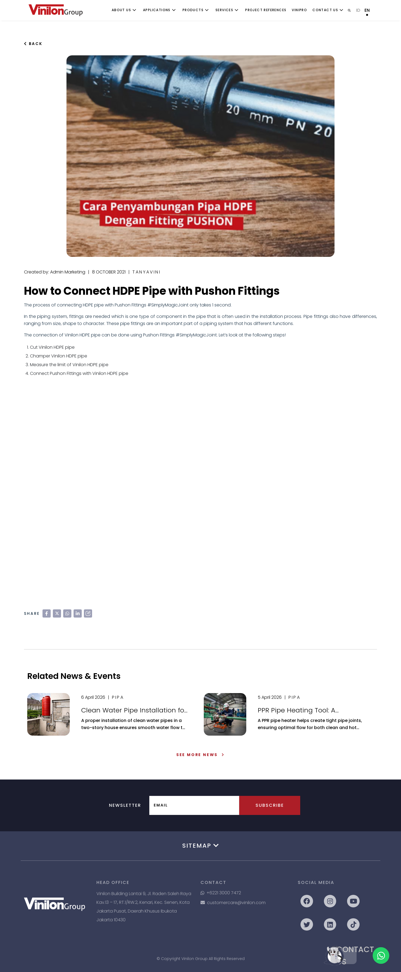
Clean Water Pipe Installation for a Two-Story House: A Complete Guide (134, 710)
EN (367, 10)
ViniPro (299, 10)
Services (224, 10)
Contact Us (325, 10)
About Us (121, 10)
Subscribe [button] (270, 805)
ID (358, 10)
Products (193, 10)
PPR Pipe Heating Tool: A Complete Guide (296, 710)
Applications (157, 10)
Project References (265, 10)
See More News (200, 754)
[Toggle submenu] (134, 10)
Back (33, 43)
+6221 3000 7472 (220, 893)
